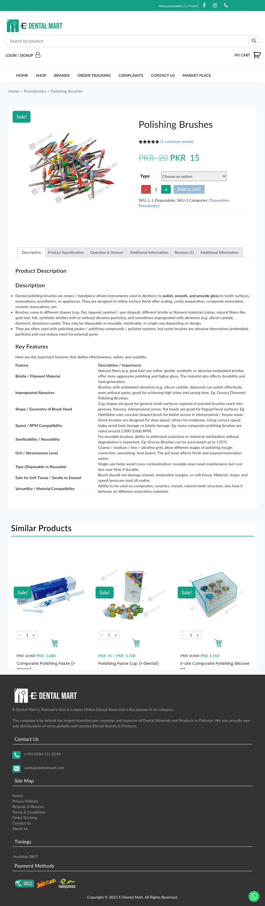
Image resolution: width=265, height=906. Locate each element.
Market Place (197, 75)
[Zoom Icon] (71, 168)
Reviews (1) (184, 252)
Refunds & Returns (28, 806)
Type (145, 175)
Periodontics (35, 91)
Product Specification (66, 252)
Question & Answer (107, 252)
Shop (41, 75)
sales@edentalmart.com (44, 767)
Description (31, 252)
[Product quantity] (156, 189)
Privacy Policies (25, 801)
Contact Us (163, 75)
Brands (62, 75)
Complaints (131, 75)
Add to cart (189, 189)
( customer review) (177, 141)
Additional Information (149, 252)
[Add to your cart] (54, 643)
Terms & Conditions (28, 812)
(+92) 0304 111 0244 (42, 754)
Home (22, 75)
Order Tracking (94, 75)
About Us (20, 828)
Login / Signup (22, 55)
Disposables (219, 200)
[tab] (32, 252)
